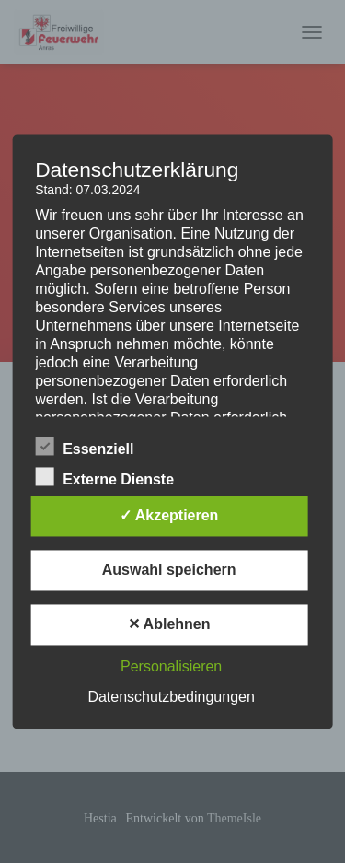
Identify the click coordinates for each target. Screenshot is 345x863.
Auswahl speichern (169, 569)
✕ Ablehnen (169, 624)
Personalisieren (171, 666)
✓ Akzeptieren (169, 515)
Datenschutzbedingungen (170, 697)
